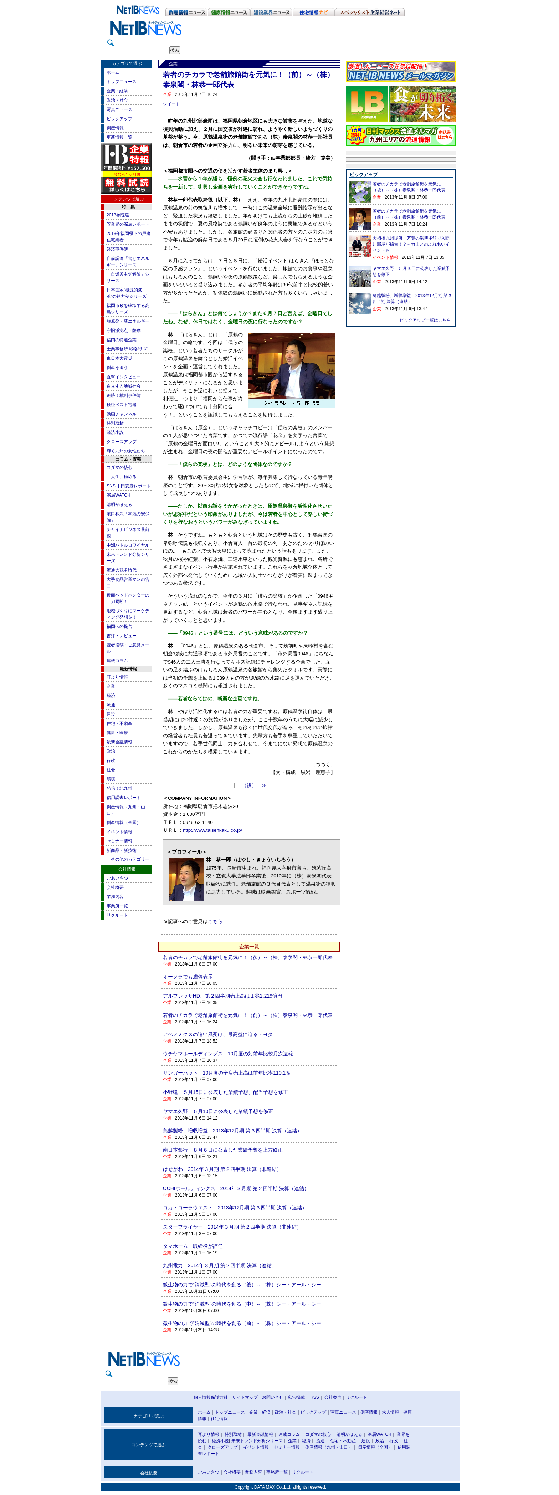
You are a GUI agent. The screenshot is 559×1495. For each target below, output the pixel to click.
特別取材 (115, 423)
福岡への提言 (119, 626)
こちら (215, 921)
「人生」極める (122, 476)
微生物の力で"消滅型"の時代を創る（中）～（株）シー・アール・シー (242, 1304)
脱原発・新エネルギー (128, 321)
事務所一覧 (277, 1472)
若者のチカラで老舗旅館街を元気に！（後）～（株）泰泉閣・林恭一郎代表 (248, 957)
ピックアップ (119, 118)
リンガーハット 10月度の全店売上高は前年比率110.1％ (227, 1073)
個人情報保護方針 (211, 1397)
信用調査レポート (124, 797)
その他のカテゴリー (130, 859)
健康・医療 (117, 732)
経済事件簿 (117, 249)
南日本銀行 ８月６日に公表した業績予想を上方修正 (223, 1150)
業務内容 (115, 896)
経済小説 (115, 432)
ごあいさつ (117, 878)
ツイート (171, 104)
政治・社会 (117, 100)
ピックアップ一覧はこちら (425, 320)
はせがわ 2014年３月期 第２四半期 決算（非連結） (222, 1169)
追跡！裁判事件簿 (124, 395)
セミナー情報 (119, 841)
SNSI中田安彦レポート (129, 485)
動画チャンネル (122, 413)
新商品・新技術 (122, 850)
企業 (111, 686)
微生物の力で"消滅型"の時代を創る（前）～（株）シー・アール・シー (242, 1323)
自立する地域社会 (124, 386)
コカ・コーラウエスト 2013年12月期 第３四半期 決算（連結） (235, 1207)
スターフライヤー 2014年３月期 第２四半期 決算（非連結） (232, 1227)
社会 (111, 769)
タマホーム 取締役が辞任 (193, 1246)
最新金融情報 (119, 741)
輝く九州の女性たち (126, 451)
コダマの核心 (119, 467)
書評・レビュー (122, 635)
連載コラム (117, 660)
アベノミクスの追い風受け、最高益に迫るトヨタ (218, 1034)
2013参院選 (118, 215)
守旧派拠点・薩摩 (124, 330)
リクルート (117, 915)
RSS (314, 1397)
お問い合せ (272, 1397)
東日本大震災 (119, 358)
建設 (111, 714)
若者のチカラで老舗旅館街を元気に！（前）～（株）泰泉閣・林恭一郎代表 (248, 1015)
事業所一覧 (117, 905)
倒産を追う (117, 367)
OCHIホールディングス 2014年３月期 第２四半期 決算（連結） (236, 1188)
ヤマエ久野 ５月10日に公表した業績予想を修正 (218, 1111)
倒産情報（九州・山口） (328, 1447)
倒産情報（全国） (124, 822)
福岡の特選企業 (122, 339)
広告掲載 (296, 1397)
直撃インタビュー (124, 376)
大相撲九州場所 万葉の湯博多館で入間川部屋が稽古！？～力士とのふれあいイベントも (411, 244)
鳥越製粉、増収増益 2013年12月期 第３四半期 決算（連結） (232, 1130)
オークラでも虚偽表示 (188, 976)
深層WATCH (118, 495)
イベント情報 (119, 831)
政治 (111, 751)
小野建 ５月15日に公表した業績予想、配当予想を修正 (225, 1092)
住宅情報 (219, 1418)
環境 (111, 779)
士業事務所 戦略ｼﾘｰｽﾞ (127, 349)
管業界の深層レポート (128, 224)
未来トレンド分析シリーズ (257, 1440)
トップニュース (122, 81)
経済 (111, 695)
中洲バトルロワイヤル (128, 545)
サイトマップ (245, 1397)
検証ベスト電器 (122, 404)
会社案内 (333, 1397)
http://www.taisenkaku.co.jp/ (212, 830)
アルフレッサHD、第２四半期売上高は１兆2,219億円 (222, 996)
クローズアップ (122, 441)
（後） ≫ (254, 785)
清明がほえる (119, 504)
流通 (111, 704)
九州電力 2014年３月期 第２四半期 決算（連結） (220, 1265)
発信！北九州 (119, 788)
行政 (111, 760)
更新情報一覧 (119, 137)
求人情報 (390, 1412)
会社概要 (115, 887)
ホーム (113, 72)
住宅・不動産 (119, 723)
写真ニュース (119, 109)
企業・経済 (117, 90)
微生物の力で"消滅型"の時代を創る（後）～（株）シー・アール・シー (242, 1284)
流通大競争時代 (122, 570)
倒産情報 (115, 128)
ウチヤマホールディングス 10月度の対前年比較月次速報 (228, 1053)
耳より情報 (117, 677)
